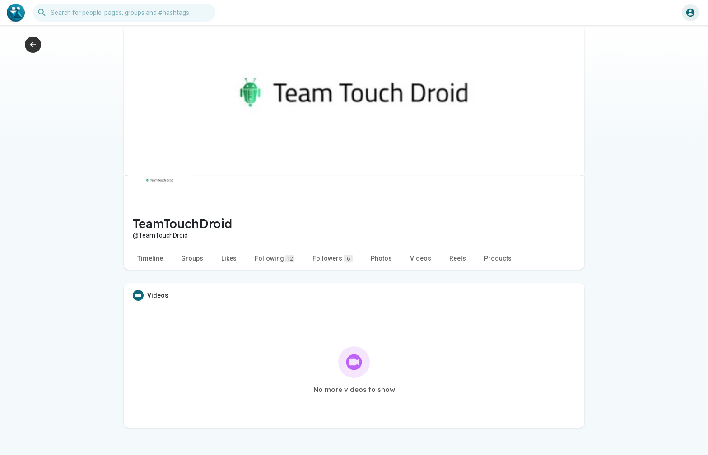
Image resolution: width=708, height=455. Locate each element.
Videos (420, 258)
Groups (192, 258)
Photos (381, 258)
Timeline (150, 258)
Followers (332, 258)
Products (498, 258)
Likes (229, 258)
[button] (124, 13)
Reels (457, 258)
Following (274, 258)
